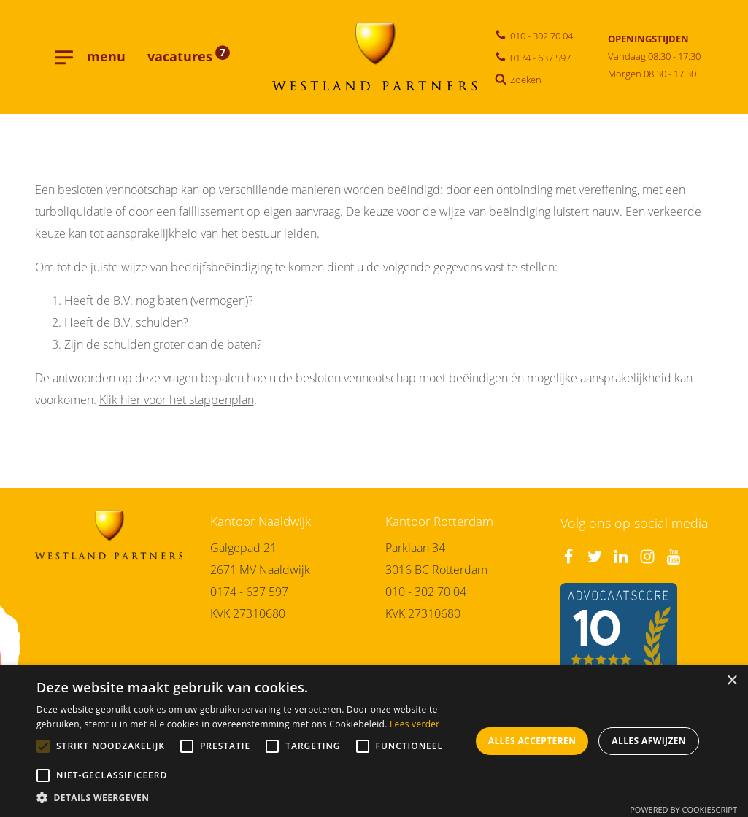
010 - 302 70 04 (425, 591)
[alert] (374, 741)
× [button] (731, 680)
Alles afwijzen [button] (649, 741)
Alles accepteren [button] (532, 741)
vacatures (188, 56)
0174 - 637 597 (249, 591)
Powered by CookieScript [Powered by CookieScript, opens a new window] (683, 809)
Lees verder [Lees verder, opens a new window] (415, 724)
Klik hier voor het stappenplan (176, 399)
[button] (253, 798)
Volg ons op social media (634, 523)
